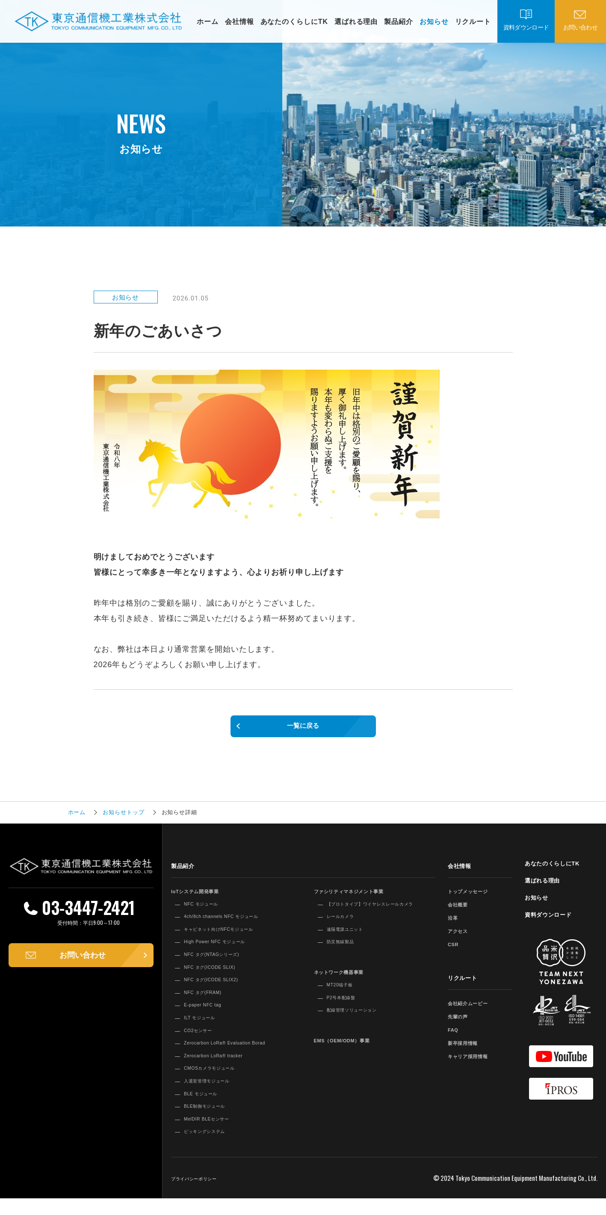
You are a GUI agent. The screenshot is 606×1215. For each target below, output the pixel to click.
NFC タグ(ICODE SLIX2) (221, 987)
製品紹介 (398, 21)
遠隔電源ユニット (352, 944)
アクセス (461, 938)
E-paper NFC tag (209, 1012)
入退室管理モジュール (216, 1096)
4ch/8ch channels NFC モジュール (235, 924)
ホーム (208, 21)
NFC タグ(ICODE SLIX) (219, 974)
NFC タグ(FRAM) (209, 1000)
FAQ (455, 1037)
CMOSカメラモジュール (219, 1084)
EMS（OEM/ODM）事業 (352, 1056)
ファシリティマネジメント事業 (361, 898)
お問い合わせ (580, 27)
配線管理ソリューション (362, 1026)
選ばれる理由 (356, 21)
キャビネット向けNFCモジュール (232, 936)
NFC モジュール (207, 911)
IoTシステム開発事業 (203, 898)
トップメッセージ (475, 898)
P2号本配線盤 (347, 1013)
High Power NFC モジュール (226, 949)
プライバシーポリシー (203, 1194)
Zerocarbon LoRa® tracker (224, 1071)
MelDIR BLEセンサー (215, 1134)
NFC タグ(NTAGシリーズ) (222, 962)
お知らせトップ (123, 820)
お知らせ (434, 21)
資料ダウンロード (526, 27)
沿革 (454, 925)
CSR (455, 951)
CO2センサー (203, 1037)
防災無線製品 (346, 957)
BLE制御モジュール (212, 1121)
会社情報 (239, 21)
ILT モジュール (205, 1025)
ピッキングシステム (212, 1147)
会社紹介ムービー (475, 1010)
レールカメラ (346, 932)
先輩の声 (461, 1023)
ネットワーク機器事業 (348, 987)
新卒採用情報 (468, 1050)
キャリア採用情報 (475, 1063)
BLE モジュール (207, 1109)
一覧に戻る (303, 730)
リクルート (473, 21)
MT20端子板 (345, 1000)
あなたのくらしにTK (294, 21)
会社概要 (461, 911)
